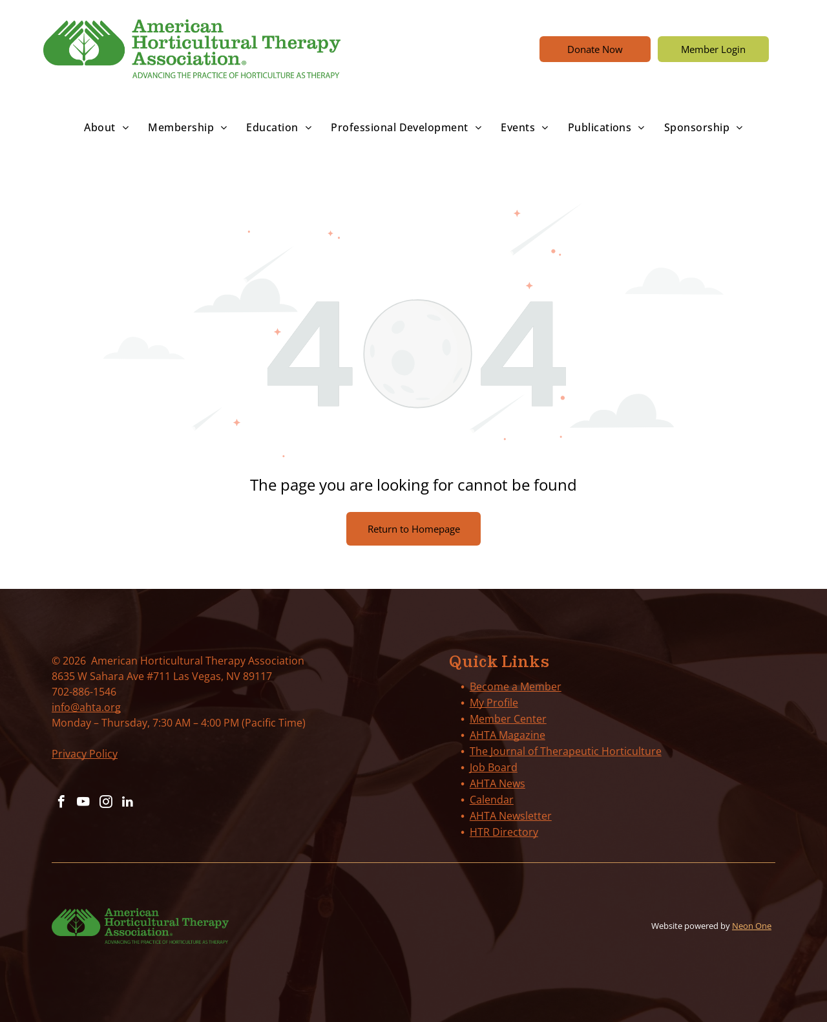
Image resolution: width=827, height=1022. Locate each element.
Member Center (508, 719)
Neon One (751, 926)
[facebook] (61, 803)
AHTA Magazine (507, 735)
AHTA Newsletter (511, 816)
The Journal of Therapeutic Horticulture (566, 751)
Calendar (492, 800)
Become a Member (515, 686)
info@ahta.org (86, 707)
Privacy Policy (85, 754)
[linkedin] (125, 803)
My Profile (494, 703)
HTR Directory (504, 832)
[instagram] (103, 803)
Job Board (494, 767)
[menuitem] (106, 127)
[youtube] (82, 803)
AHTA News (497, 783)
